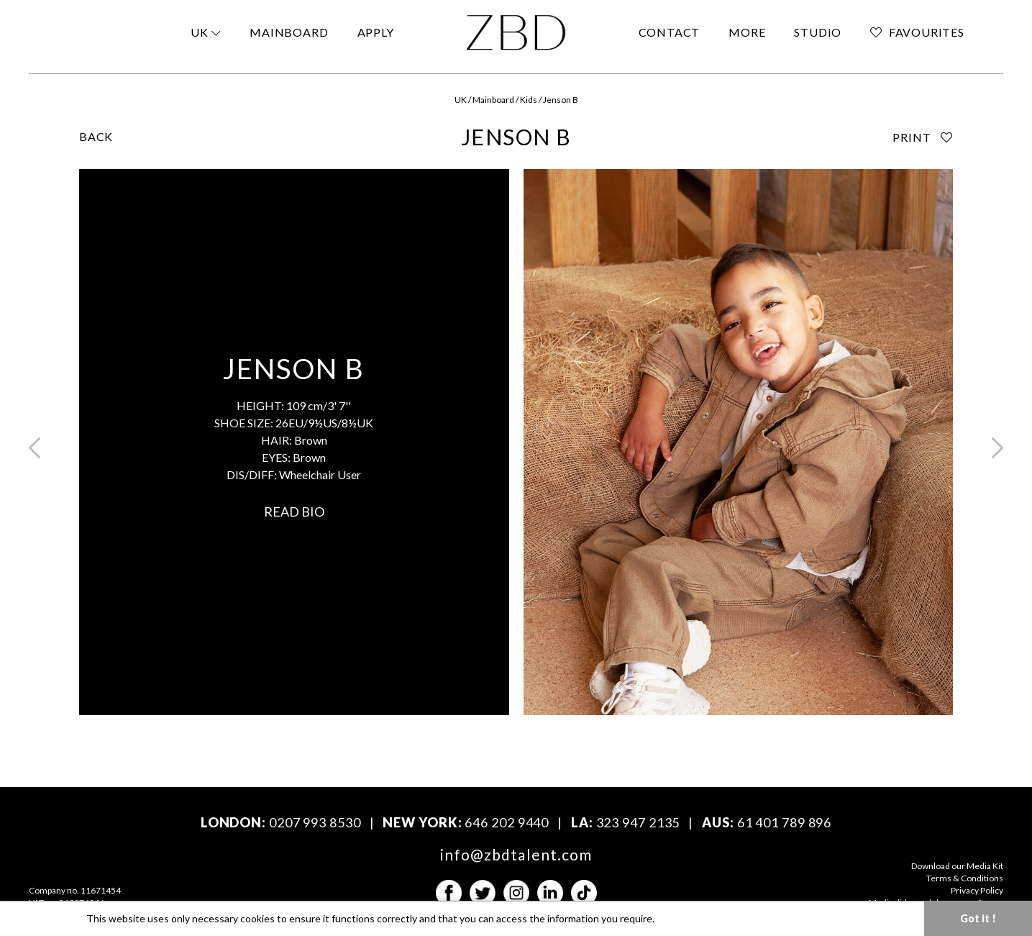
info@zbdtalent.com (516, 854)
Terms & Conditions (964, 878)
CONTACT (669, 32)
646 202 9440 (507, 822)
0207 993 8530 (315, 822)
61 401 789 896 (784, 822)
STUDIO (817, 32)
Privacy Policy (977, 890)
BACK (96, 136)
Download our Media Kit (957, 865)
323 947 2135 (638, 822)
